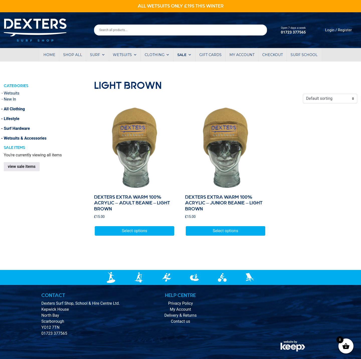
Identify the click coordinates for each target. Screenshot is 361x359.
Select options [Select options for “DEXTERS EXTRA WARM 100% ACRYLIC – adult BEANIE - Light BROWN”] (134, 230)
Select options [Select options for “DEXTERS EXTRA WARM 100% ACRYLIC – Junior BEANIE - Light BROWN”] (225, 230)
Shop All (72, 55)
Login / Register (338, 30)
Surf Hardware (17, 128)
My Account (180, 309)
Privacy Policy (180, 303)
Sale (184, 55)
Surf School (304, 55)
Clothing (157, 55)
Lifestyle (11, 118)
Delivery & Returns (180, 315)
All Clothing (14, 109)
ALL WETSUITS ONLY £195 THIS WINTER (181, 6)
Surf (97, 55)
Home (49, 55)
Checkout (272, 55)
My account (241, 55)
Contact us (180, 321)
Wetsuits (125, 55)
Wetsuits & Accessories (25, 138)
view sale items (22, 166)
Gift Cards (210, 55)
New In (10, 99)
